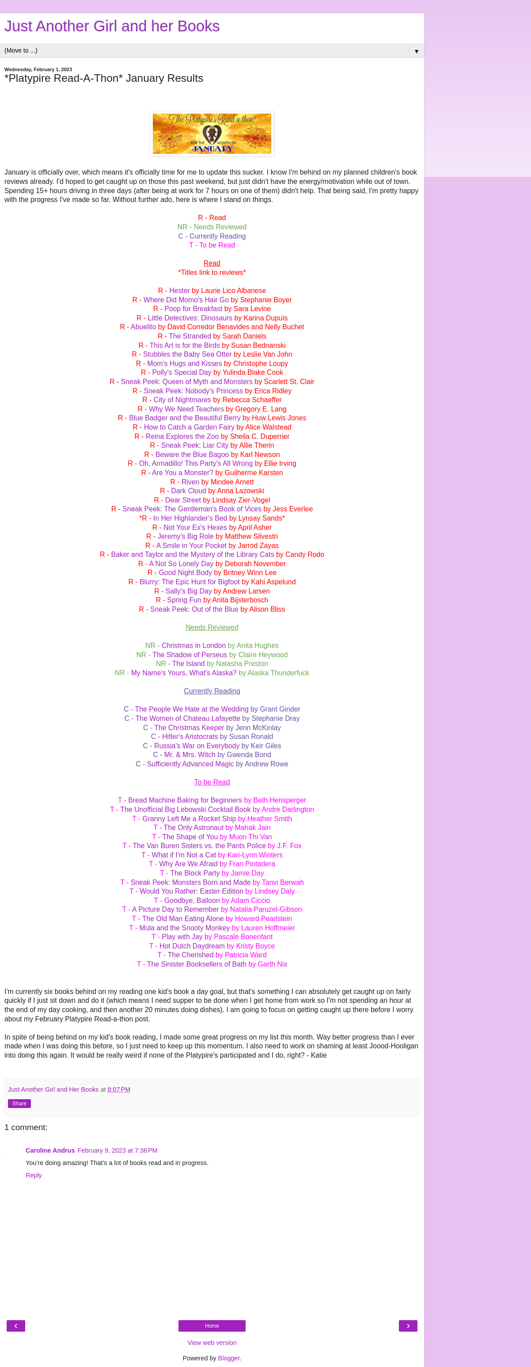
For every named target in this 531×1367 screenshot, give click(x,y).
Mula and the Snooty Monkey (184, 928)
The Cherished (191, 955)
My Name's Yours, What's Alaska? (184, 673)
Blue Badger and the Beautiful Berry (185, 418)
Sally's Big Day (189, 591)
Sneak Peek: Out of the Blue (194, 609)
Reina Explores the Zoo (182, 436)
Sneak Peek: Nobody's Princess (193, 391)
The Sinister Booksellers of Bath (197, 964)
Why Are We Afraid (188, 864)
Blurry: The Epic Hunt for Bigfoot (190, 582)
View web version (212, 1342)
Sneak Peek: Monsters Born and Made (191, 882)
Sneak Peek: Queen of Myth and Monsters (187, 381)
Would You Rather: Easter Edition (191, 891)
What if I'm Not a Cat (184, 855)
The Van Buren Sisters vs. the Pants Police (199, 845)
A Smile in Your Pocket (191, 545)
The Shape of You (190, 837)
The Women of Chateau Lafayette (188, 718)
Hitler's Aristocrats (190, 736)
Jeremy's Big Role (186, 536)
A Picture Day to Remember (175, 909)
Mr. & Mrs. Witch (190, 754)
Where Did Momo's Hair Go (186, 300)
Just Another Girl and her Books (112, 26)
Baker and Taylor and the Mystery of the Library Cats (192, 554)
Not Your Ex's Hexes (195, 527)
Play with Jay (182, 937)
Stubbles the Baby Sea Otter (187, 354)
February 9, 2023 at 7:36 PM (117, 1150)
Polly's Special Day (181, 372)
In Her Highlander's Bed (190, 518)
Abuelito (143, 327)
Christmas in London (194, 645)
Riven (190, 482)
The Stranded (190, 336)
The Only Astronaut (194, 827)
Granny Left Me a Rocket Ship (189, 818)
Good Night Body (185, 572)
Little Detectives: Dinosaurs (190, 318)
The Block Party (195, 873)
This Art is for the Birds (185, 345)
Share (19, 1103)
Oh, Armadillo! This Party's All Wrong (196, 463)
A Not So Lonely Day (181, 563)
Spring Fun (184, 600)
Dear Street (183, 500)
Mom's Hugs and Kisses (184, 363)
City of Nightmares (182, 400)
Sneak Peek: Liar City (194, 445)
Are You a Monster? (182, 472)
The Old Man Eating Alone (183, 918)
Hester (179, 290)
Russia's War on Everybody (196, 746)
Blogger (229, 1358)
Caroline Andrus (50, 1150)
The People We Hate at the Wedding (191, 709)
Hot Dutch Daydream (192, 946)
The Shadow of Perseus (189, 655)
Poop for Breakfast (193, 308)
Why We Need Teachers (186, 409)
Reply (34, 1175)
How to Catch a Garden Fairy (189, 427)
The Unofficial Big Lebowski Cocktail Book (185, 809)
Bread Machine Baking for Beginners (185, 800)
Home (212, 1326)
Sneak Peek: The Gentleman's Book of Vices (192, 509)
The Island (188, 663)
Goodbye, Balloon (192, 900)
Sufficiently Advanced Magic (190, 764)
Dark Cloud (188, 491)
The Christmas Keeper (189, 727)
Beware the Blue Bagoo (192, 454)
